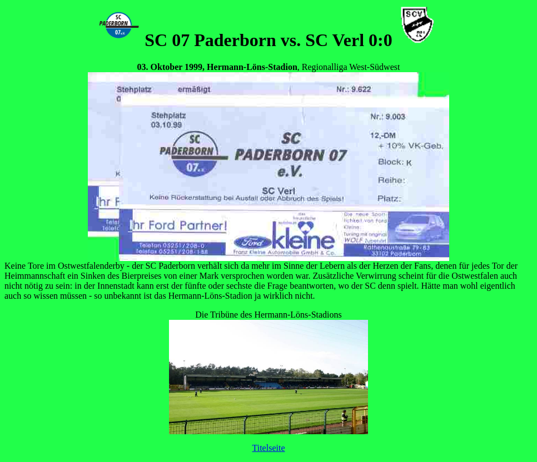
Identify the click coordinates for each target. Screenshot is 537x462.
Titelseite (268, 448)
